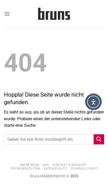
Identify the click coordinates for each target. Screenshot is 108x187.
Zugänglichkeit (85, 168)
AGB (45, 165)
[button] (7, 13)
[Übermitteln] (99, 139)
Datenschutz (55, 168)
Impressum (29, 165)
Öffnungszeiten (25, 168)
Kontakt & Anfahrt (69, 165)
